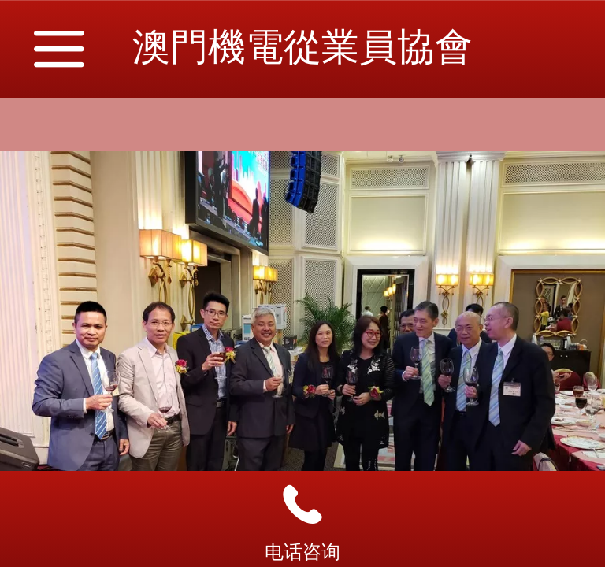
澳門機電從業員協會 (302, 47)
